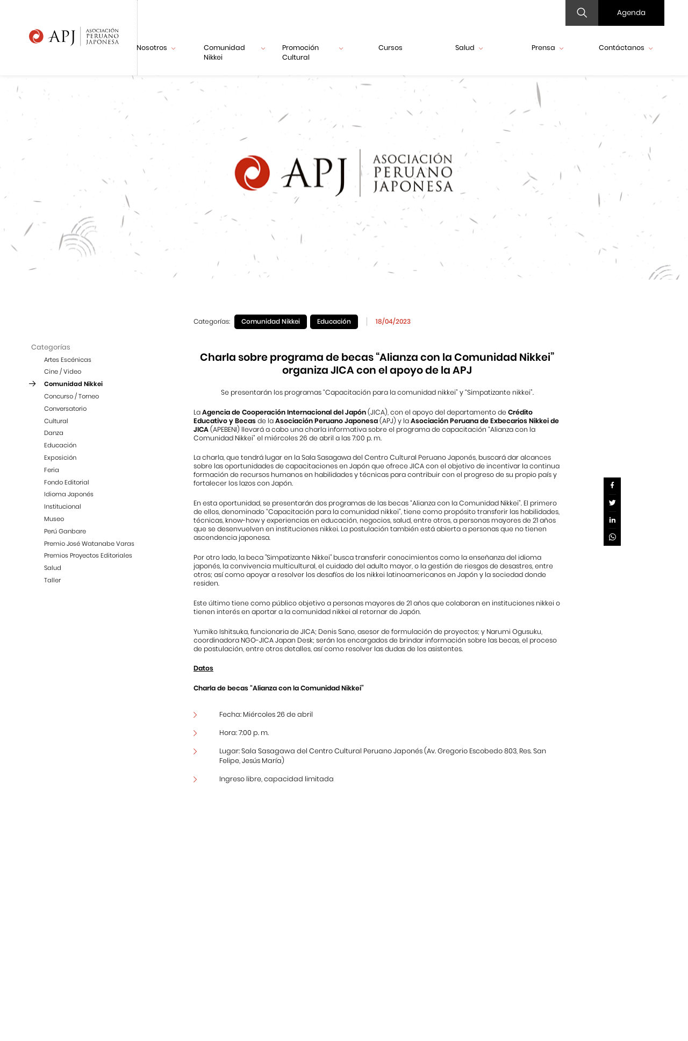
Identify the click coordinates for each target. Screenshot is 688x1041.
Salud (469, 47)
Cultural (56, 421)
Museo (54, 519)
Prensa (547, 47)
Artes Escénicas (67, 359)
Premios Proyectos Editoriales (88, 555)
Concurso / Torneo (71, 396)
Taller (52, 580)
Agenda (631, 13)
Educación (60, 445)
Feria (51, 470)
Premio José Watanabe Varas (89, 543)
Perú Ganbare (65, 531)
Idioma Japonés (69, 494)
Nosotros (156, 47)
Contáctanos (626, 47)
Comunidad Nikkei (234, 52)
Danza (53, 433)
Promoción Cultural (312, 52)
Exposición (60, 457)
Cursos (390, 47)
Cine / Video (62, 371)
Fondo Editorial (66, 482)
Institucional (62, 506)
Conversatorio (65, 408)
